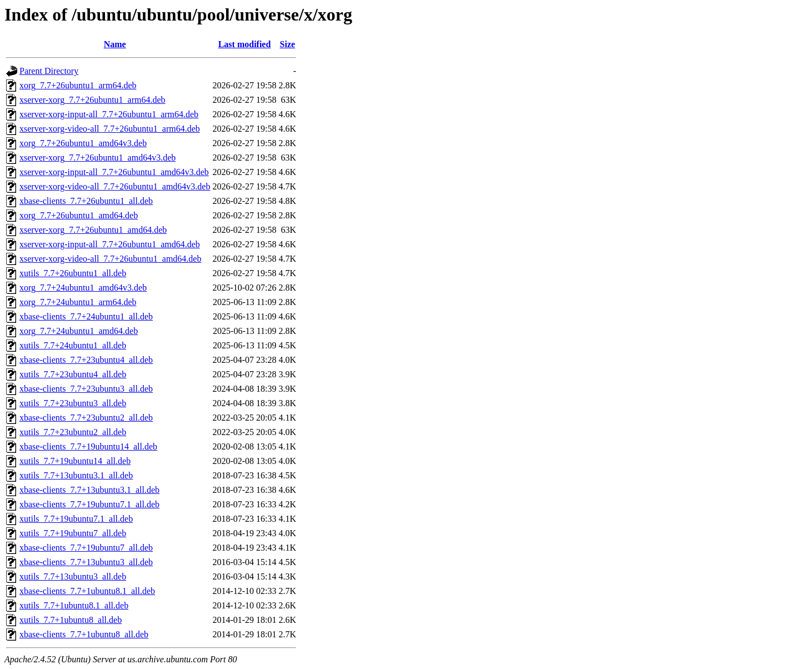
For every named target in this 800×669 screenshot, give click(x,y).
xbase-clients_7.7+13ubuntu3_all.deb (86, 562)
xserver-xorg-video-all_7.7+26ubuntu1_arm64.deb (109, 128)
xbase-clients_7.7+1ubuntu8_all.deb (83, 634)
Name (115, 44)
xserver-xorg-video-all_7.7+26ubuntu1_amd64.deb (110, 258)
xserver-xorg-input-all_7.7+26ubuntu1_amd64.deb (109, 244)
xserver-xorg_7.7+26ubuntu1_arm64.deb (92, 99)
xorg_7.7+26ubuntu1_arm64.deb (77, 85)
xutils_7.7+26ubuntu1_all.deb (72, 273)
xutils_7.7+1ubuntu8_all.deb (70, 620)
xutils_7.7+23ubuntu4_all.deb (72, 374)
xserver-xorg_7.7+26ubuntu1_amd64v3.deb (97, 157)
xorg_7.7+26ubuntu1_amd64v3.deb (83, 143)
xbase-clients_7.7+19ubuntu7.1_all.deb (89, 504)
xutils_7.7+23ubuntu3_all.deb (72, 403)
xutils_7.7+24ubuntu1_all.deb (72, 345)
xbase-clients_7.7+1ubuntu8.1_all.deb (87, 591)
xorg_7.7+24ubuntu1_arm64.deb (77, 302)
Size (288, 44)
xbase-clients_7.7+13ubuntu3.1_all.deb (89, 490)
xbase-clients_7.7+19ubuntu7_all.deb (86, 547)
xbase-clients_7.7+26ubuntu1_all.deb (86, 201)
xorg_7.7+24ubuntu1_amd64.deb (78, 331)
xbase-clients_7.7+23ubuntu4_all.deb (86, 360)
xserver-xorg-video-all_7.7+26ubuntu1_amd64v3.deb (114, 186)
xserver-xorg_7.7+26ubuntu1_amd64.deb (93, 229)
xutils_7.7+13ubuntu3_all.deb (72, 576)
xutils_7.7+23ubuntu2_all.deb (72, 432)
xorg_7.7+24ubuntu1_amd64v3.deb (83, 287)
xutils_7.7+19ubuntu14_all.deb (75, 461)
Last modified (244, 44)
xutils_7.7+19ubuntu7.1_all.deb (76, 518)
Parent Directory (48, 71)
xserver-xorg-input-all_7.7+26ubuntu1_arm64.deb (108, 114)
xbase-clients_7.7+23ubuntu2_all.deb (86, 417)
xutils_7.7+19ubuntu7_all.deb (72, 533)
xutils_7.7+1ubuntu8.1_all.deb (73, 605)
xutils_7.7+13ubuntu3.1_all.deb (76, 475)
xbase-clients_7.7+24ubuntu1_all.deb (86, 316)
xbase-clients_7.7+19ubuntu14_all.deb (88, 446)
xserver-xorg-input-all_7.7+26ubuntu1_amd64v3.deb (114, 172)
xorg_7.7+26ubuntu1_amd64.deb (78, 215)
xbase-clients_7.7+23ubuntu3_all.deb (86, 388)
